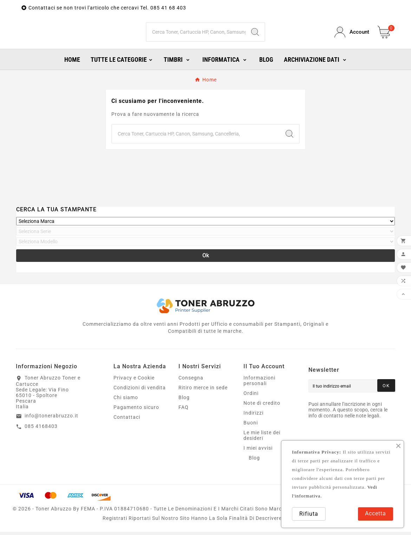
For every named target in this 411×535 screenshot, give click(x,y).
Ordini (251, 396)
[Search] (255, 34)
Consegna (190, 381)
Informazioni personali (259, 383)
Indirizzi (253, 416)
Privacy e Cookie (134, 381)
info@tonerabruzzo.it (51, 419)
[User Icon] (351, 33)
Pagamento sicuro (136, 410)
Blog (184, 400)
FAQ (183, 410)
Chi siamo (125, 400)
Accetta (375, 513)
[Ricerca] (196, 34)
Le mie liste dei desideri (261, 438)
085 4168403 (41, 429)
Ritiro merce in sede (203, 391)
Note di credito (261, 406)
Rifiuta (308, 513)
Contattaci (126, 420)
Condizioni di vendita (139, 391)
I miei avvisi (258, 451)
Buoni (250, 426)
